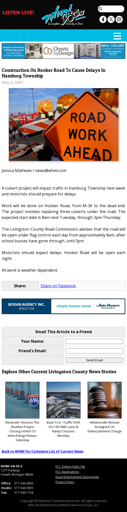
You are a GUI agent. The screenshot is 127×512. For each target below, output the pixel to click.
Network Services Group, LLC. (79, 505)
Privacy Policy (65, 482)
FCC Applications (67, 472)
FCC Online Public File (70, 467)
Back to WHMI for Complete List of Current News (42, 451)
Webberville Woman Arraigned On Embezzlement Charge (105, 407)
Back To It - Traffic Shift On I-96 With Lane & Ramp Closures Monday (63, 410)
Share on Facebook (58, 285)
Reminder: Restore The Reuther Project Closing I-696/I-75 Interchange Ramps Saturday (22, 412)
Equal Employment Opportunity (77, 477)
